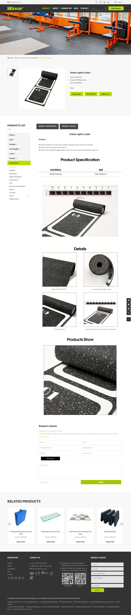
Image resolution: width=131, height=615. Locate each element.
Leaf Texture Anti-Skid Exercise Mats (80, 532)
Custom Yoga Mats (19, 609)
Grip (10, 183)
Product (46, 8)
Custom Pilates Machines (16, 607)
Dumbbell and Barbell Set (83, 607)
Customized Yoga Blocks (33, 607)
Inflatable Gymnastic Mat (50, 531)
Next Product (91, 94)
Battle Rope (13, 173)
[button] (9, 524)
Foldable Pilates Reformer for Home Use (102, 602)
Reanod (67, 598)
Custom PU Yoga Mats (80, 602)
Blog (76, 8)
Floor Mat (33, 58)
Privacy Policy (75, 598)
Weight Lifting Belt (15, 177)
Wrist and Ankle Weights (17, 186)
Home (12, 58)
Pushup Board (13, 180)
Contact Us (35, 558)
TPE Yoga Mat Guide (65, 602)
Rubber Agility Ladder (45, 58)
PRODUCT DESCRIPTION (47, 126)
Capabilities (66, 8)
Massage (13, 158)
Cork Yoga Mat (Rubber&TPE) (48, 602)
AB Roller (12, 170)
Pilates (12, 135)
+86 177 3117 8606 (45, 566)
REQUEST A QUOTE (69, 126)
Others (19, 196)
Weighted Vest (14, 199)
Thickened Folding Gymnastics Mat (21, 532)
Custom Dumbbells (98, 607)
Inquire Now (21, 542)
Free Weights (14, 149)
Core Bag (12, 192)
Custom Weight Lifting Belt (51, 607)
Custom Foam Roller (67, 607)
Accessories (25, 58)
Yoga (11, 139)
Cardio (12, 153)
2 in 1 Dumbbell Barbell (30, 602)
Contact (85, 8)
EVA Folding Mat (110, 531)
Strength (13, 144)
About (55, 8)
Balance (11, 189)
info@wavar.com (15, 2)
